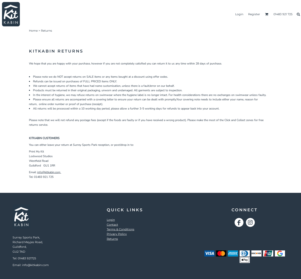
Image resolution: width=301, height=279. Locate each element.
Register (254, 14)
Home (33, 30)
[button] (266, 14)
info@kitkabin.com (49, 172)
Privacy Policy (117, 234)
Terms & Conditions (120, 229)
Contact (112, 224)
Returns (112, 239)
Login (239, 14)
